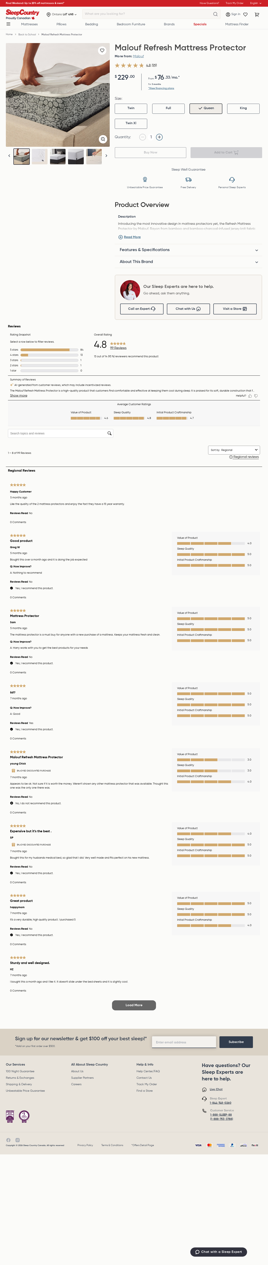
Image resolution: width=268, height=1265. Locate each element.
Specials (199, 24)
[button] (106, 156)
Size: (118, 99)
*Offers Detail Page (142, 1145)
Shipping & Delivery (19, 1084)
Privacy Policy (85, 1145)
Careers (76, 1084)
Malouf (138, 56)
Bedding (91, 24)
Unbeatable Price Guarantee (25, 1090)
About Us (77, 1071)
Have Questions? (209, 3)
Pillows (61, 24)
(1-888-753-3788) (221, 1119)
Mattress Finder (237, 24)
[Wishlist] (245, 14)
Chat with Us (188, 308)
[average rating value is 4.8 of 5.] (133, 65)
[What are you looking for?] (215, 14)
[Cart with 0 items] (257, 14)
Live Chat (216, 1089)
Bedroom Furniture (131, 24)
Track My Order (147, 1084)
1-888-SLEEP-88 (221, 1114)
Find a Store (145, 1090)
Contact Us (144, 1077)
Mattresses (29, 24)
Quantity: (123, 137)
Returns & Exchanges (20, 1077)
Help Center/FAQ (148, 1071)
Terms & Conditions (112, 1145)
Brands (169, 24)
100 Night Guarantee (20, 1071)
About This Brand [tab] (136, 262)
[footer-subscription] (236, 1042)
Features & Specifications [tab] (145, 250)
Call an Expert (142, 308)
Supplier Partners (82, 1077)
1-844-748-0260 (220, 1103)
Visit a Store (235, 308)
